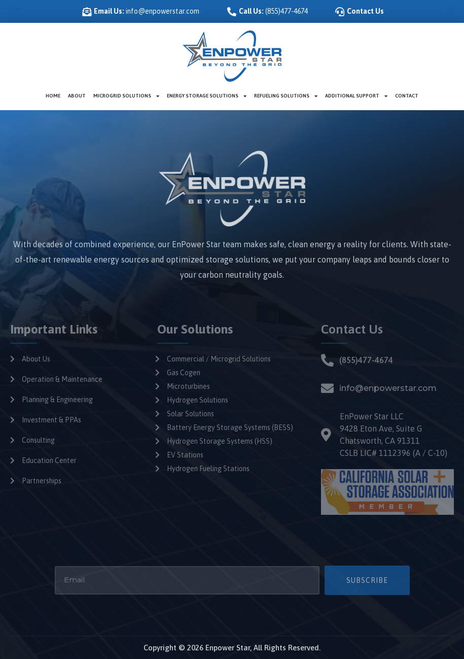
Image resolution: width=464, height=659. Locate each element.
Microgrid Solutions (126, 96)
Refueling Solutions (285, 96)
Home (53, 95)
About (77, 95)
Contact (406, 95)
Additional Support (356, 96)
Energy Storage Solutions (206, 96)
